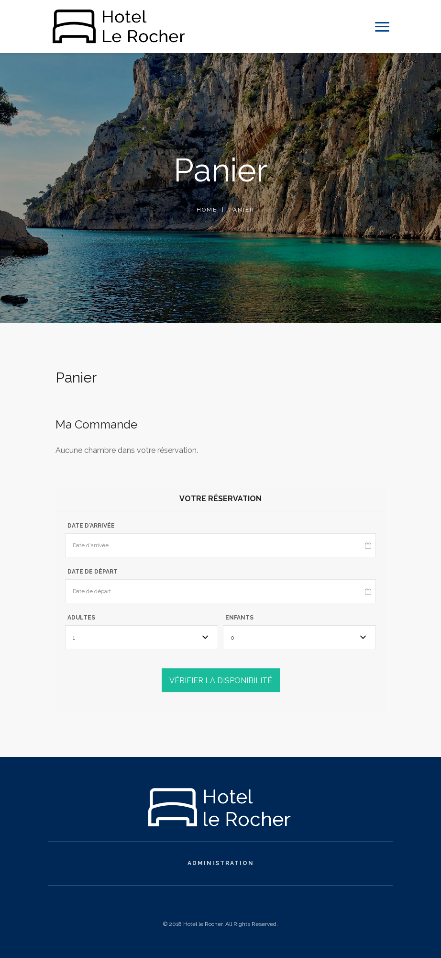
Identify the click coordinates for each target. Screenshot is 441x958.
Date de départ (92, 571)
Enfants (239, 617)
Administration (220, 863)
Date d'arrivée (91, 525)
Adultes (81, 617)
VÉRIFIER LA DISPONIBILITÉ (220, 680)
